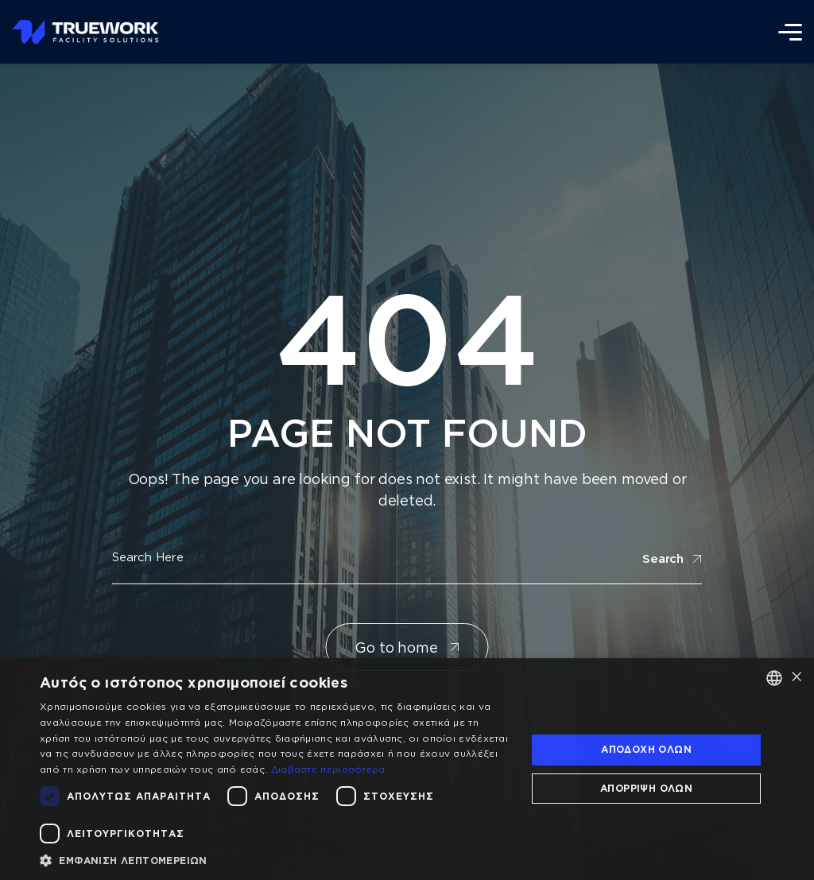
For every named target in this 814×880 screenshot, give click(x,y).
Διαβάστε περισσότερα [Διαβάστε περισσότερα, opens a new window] (328, 769)
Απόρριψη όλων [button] (646, 788)
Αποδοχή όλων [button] (646, 749)
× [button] (796, 677)
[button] (276, 860)
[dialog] (407, 769)
